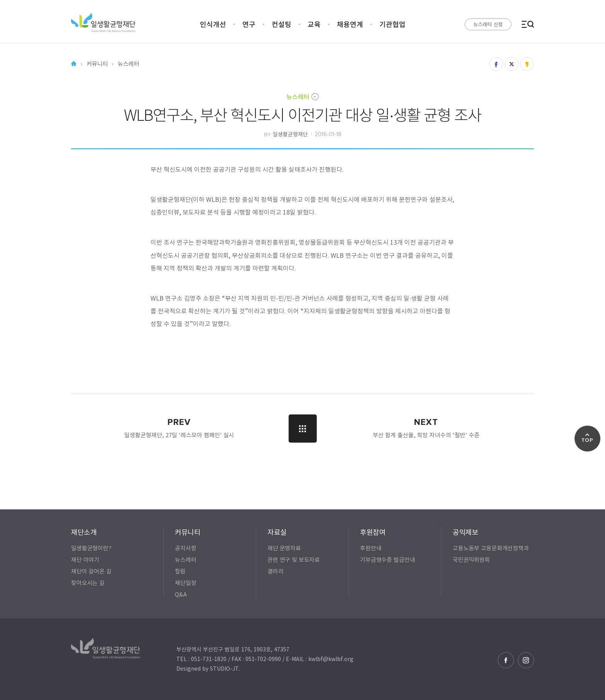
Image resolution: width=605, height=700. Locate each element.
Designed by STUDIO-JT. (208, 668)
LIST (303, 428)
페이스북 (506, 660)
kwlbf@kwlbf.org (330, 659)
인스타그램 (526, 660)
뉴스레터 (297, 96)
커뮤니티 (97, 64)
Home (73, 64)
